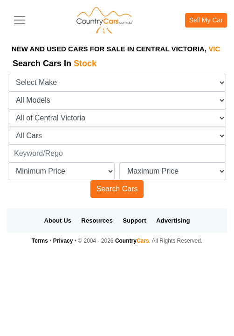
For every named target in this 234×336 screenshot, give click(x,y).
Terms (40, 241)
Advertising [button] (173, 220)
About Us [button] (57, 220)
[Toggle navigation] (19, 20)
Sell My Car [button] (206, 20)
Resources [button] (96, 220)
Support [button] (134, 220)
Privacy (63, 241)
